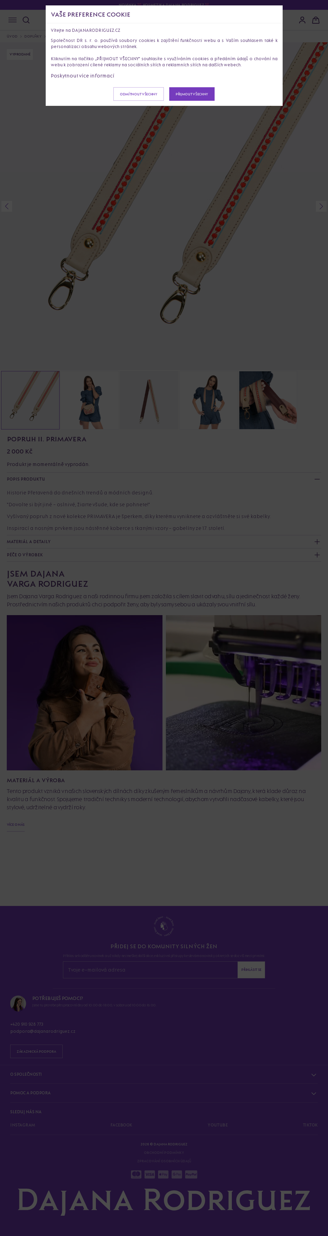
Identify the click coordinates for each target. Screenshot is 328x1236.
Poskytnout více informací (82, 75)
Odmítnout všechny (138, 94)
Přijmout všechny (192, 94)
